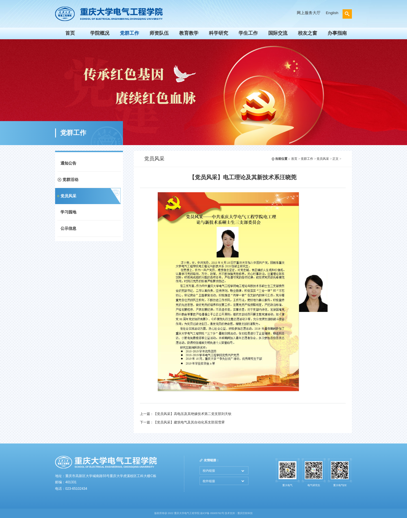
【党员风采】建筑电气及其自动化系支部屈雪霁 (189, 422)
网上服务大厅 (309, 13)
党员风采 (68, 196)
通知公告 (68, 163)
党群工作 (129, 33)
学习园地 (68, 212)
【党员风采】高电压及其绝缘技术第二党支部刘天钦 (192, 414)
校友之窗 (307, 33)
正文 (335, 158)
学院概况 (99, 33)
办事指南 (337, 33)
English (332, 13)
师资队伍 (159, 33)
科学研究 (218, 33)
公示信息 (68, 228)
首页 (70, 33)
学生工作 (248, 33)
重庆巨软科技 (245, 513)
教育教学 (188, 33)
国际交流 (277, 33)
